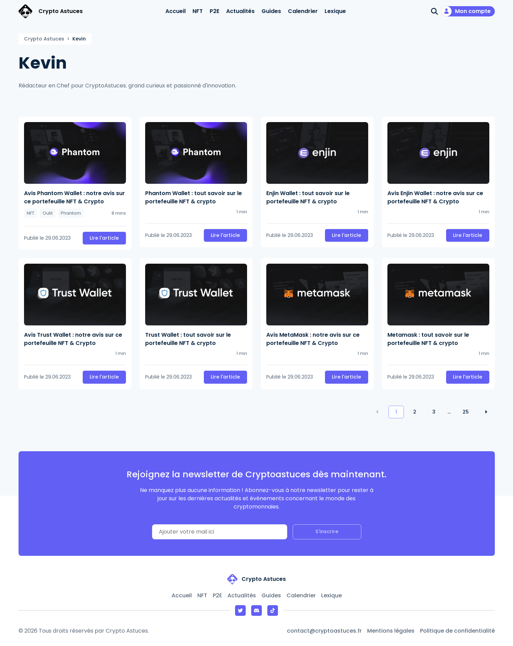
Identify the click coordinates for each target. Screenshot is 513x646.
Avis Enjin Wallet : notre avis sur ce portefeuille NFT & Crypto (435, 197)
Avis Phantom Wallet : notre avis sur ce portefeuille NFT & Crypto (74, 197)
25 (466, 411)
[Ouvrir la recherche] (434, 11)
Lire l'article (104, 238)
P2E (214, 11)
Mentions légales (391, 631)
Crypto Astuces (44, 38)
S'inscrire (326, 531)
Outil (48, 213)
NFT (198, 11)
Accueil (175, 11)
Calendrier (303, 11)
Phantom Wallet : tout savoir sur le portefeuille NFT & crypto (193, 197)
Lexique (335, 11)
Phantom (71, 213)
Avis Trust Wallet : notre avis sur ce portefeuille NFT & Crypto (73, 339)
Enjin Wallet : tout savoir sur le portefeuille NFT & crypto (308, 197)
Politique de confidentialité (457, 631)
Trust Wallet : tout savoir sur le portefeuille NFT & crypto (188, 339)
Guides (271, 11)
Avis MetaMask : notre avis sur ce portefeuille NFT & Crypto (313, 339)
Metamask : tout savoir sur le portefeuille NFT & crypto (428, 339)
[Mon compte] (468, 11)
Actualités (240, 11)
